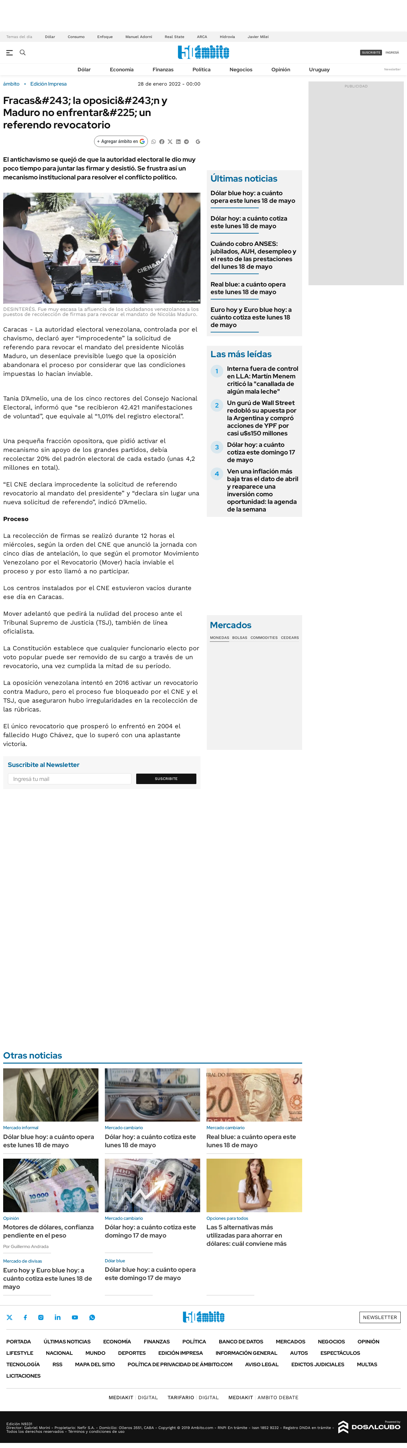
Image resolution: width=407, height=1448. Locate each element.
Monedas (219, 637)
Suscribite (166, 778)
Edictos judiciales (317, 1364)
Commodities (264, 637)
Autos (299, 1353)
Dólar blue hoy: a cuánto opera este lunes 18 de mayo (253, 197)
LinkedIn (57, 1317)
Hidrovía (227, 37)
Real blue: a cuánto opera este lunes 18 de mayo (248, 288)
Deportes (132, 1353)
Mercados (290, 1341)
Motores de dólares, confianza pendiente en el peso (48, 1231)
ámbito (11, 84)
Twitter (9, 1317)
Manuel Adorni (138, 37)
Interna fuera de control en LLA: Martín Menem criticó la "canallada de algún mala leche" (262, 380)
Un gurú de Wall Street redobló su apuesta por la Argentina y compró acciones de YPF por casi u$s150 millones (261, 418)
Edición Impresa (180, 1353)
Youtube (75, 1317)
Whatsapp (92, 1317)
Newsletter (392, 69)
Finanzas (163, 69)
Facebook (25, 1317)
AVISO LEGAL (262, 1364)
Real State (174, 37)
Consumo (76, 37)
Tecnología (23, 1364)
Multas (367, 1364)
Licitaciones (23, 1376)
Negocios (241, 69)
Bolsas (239, 637)
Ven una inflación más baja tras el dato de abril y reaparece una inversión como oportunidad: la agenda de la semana (262, 490)
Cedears (290, 637)
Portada (18, 1341)
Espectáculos (340, 1353)
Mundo (95, 1353)
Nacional (59, 1353)
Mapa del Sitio (95, 1364)
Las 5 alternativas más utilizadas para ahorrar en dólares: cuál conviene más (247, 1235)
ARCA (202, 37)
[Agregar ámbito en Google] (121, 141)
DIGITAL (133, 1397)
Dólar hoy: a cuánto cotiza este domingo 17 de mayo (261, 452)
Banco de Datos (241, 1341)
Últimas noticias (67, 1341)
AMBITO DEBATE (263, 1397)
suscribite (371, 52)
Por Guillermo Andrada (25, 1246)
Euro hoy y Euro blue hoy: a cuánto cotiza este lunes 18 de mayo (251, 317)
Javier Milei (258, 37)
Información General (246, 1353)
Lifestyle (19, 1353)
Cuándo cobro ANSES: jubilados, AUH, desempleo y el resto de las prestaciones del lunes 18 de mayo (253, 255)
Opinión (280, 69)
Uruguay (319, 69)
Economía (122, 69)
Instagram (41, 1317)
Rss (57, 1364)
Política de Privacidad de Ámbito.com (180, 1364)
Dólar (50, 37)
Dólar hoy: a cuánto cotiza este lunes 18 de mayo (249, 222)
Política (202, 69)
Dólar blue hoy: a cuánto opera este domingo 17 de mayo (150, 1273)
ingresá (392, 52)
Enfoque (105, 37)
